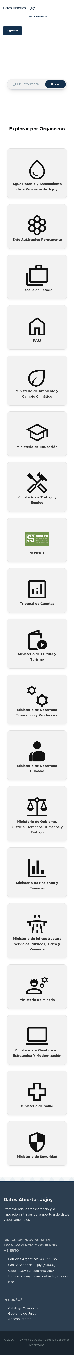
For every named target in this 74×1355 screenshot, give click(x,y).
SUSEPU (37, 553)
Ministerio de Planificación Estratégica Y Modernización (37, 1053)
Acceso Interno (19, 1319)
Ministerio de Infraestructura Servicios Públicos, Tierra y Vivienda (37, 944)
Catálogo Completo (23, 1308)
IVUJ (37, 341)
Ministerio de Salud (37, 1106)
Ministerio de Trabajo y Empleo (37, 500)
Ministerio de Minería (37, 1000)
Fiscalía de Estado (37, 290)
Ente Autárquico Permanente (37, 240)
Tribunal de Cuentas (37, 604)
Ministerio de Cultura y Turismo (37, 656)
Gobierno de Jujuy (22, 1313)
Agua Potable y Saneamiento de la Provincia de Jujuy (37, 186)
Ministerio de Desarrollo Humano (37, 768)
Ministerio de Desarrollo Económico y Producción (37, 712)
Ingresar (12, 30)
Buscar (55, 84)
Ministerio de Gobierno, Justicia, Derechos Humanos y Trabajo (37, 827)
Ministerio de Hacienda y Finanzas (37, 885)
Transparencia (37, 16)
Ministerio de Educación (37, 447)
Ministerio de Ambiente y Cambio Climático (37, 393)
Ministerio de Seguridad (37, 1157)
